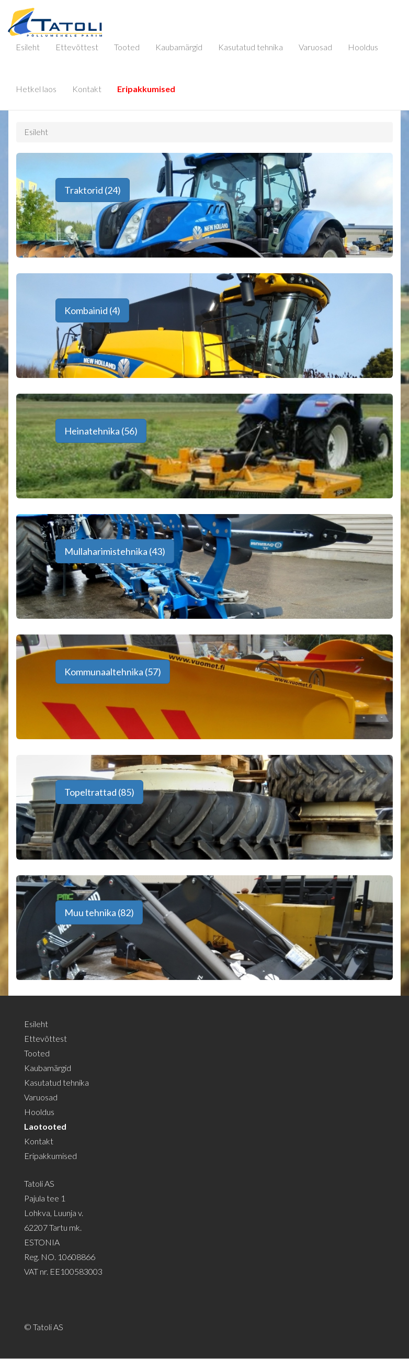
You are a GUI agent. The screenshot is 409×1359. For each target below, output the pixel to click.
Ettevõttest (76, 47)
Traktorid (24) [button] (92, 190)
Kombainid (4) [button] (92, 310)
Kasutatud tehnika (250, 47)
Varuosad (315, 47)
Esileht (28, 47)
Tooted (127, 47)
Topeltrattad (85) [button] (99, 792)
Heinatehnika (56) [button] (101, 431)
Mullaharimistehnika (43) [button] (114, 551)
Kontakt (86, 89)
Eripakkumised (146, 89)
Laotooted (45, 1126)
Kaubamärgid (178, 47)
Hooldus (363, 47)
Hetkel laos (36, 89)
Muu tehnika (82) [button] (99, 912)
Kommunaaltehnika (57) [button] (112, 671)
